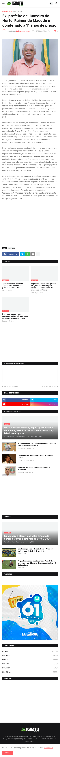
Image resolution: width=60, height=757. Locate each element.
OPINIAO (30, 659)
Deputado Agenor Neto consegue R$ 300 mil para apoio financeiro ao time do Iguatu (15, 316)
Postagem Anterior (11, 386)
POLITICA (18, 11)
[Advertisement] (30, 228)
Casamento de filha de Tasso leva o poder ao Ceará (35, 456)
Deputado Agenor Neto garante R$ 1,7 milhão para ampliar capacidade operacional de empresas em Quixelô (43, 287)
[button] (3, 3)
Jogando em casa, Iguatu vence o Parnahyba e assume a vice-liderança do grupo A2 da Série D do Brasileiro (37, 563)
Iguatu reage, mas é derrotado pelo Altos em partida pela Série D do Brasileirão (35, 550)
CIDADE (30, 651)
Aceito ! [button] (7, 753)
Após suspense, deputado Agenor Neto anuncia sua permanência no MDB (12, 286)
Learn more (48, 748)
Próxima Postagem (49, 386)
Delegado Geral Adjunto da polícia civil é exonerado (34, 468)
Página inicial (7, 11)
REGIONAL (30, 672)
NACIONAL (30, 655)
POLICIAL (30, 664)
